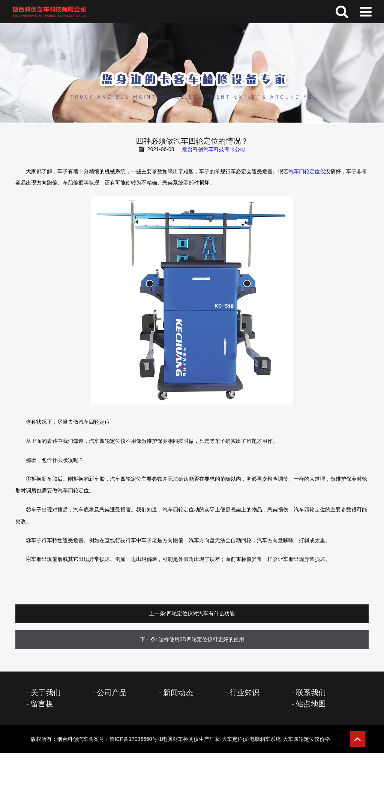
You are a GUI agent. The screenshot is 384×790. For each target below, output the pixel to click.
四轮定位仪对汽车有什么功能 (200, 613)
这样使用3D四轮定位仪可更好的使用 (201, 639)
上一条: (157, 613)
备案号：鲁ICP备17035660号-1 (209, 739)
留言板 (42, 704)
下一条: (148, 639)
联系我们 (311, 692)
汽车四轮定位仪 (306, 171)
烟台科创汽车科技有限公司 (213, 149)
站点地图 (311, 704)
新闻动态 (178, 692)
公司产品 (112, 692)
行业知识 (245, 692)
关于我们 (46, 692)
